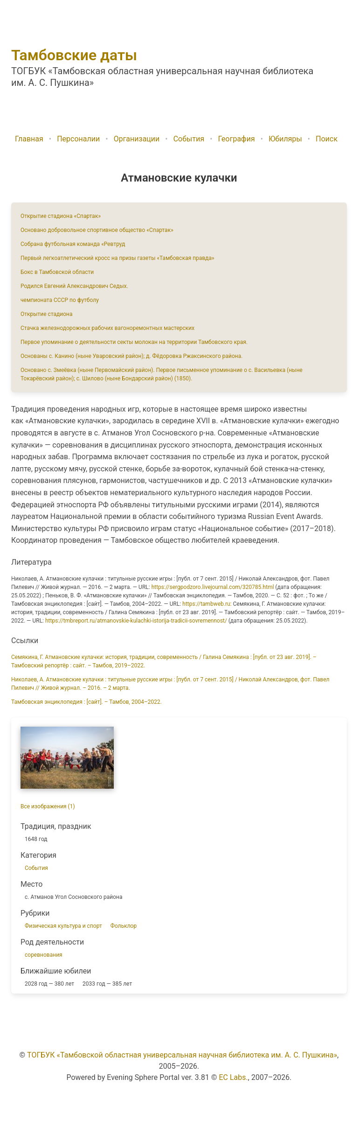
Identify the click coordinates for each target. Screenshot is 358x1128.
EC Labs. (233, 1077)
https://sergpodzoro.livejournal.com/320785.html (212, 587)
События (189, 138)
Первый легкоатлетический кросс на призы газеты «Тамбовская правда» (117, 258)
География (236, 138)
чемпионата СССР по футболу (60, 300)
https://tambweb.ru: (206, 604)
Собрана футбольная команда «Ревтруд (73, 244)
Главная (29, 138)
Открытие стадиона (47, 314)
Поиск (326, 138)
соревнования (43, 955)
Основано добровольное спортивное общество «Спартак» (97, 230)
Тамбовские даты (74, 55)
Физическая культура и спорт (63, 926)
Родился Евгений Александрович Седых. (74, 286)
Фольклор (123, 926)
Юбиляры (285, 138)
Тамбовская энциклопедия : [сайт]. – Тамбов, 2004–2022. (86, 702)
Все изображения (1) (48, 806)
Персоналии (78, 138)
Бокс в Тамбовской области (57, 272)
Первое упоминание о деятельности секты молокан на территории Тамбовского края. (134, 342)
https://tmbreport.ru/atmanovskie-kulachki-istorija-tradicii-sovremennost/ (136, 620)
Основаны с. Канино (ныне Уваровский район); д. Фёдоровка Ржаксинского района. (131, 356)
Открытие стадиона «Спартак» (61, 216)
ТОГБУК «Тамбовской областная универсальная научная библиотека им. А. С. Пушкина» (182, 1055)
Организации (137, 138)
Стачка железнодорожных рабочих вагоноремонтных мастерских (107, 328)
